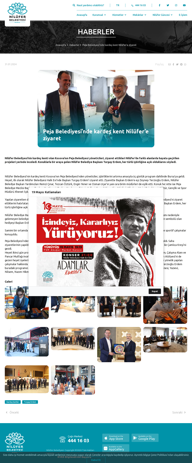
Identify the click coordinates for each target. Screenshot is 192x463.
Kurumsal (99, 15)
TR (117, 5)
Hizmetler (119, 15)
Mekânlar (140, 15)
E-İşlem (183, 15)
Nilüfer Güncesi (163, 15)
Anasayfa (82, 15)
